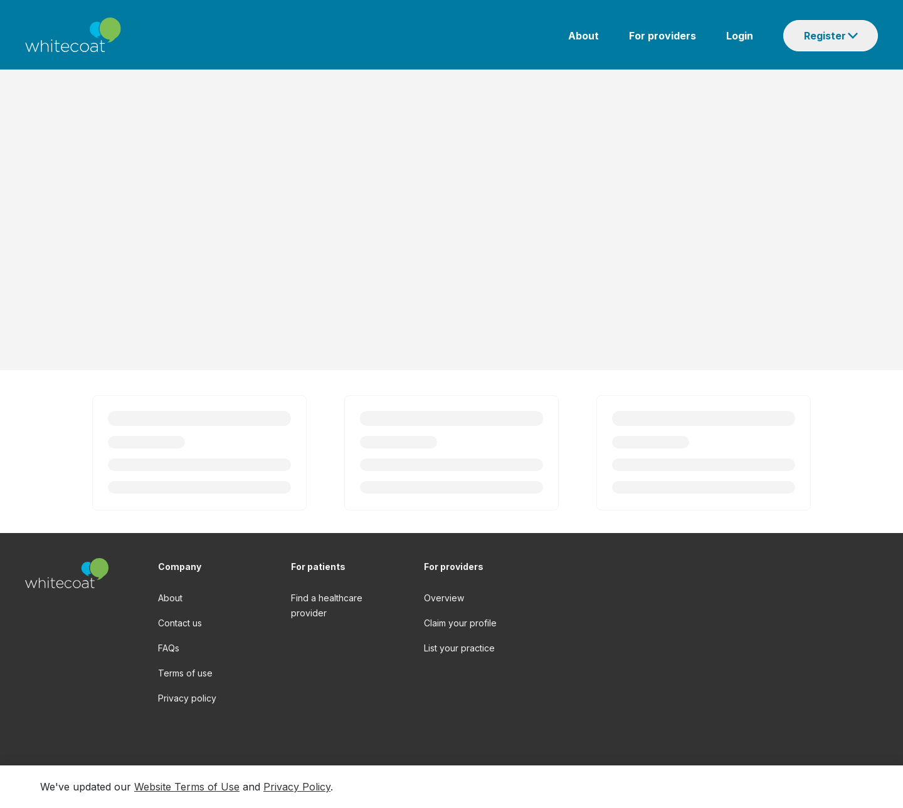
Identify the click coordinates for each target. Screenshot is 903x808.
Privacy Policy (296, 786)
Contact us (180, 623)
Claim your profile (460, 623)
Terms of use (185, 673)
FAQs (168, 648)
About (583, 35)
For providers (662, 35)
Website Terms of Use (187, 786)
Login (739, 35)
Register (825, 35)
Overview (444, 598)
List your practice (459, 648)
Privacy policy (187, 698)
